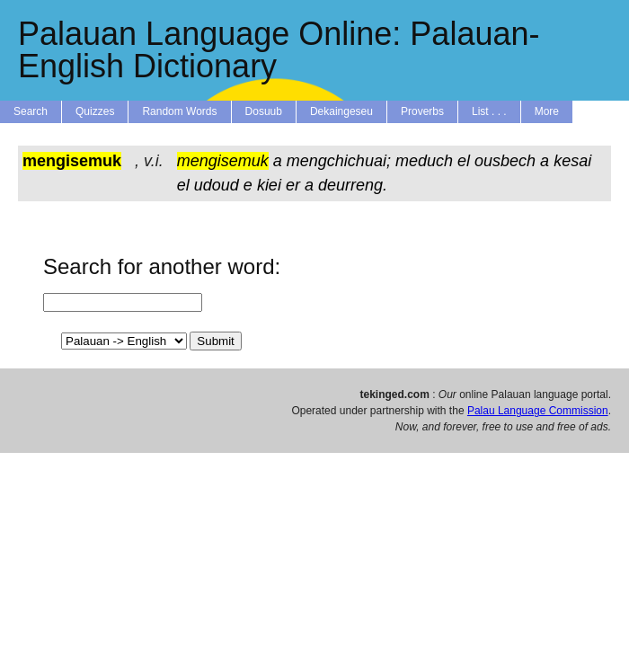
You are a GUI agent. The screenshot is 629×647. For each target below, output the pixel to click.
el (463, 161)
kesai (572, 161)
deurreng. (352, 185)
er (293, 185)
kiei (269, 185)
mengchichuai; (339, 161)
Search (30, 111)
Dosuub (263, 111)
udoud (216, 185)
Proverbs (422, 111)
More (547, 111)
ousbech (505, 161)
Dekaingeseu (341, 111)
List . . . (489, 111)
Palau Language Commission (537, 410)
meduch (424, 161)
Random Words (179, 111)
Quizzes (94, 111)
